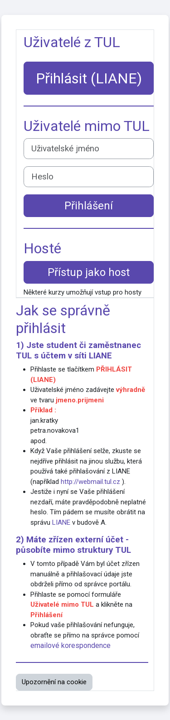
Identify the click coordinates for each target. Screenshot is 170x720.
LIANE (100, 356)
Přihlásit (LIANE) (89, 78)
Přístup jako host (89, 272)
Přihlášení (88, 205)
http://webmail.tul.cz (90, 482)
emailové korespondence (70, 645)
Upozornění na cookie (54, 682)
